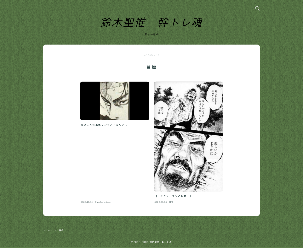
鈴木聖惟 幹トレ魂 (151, 23)
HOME (48, 230)
